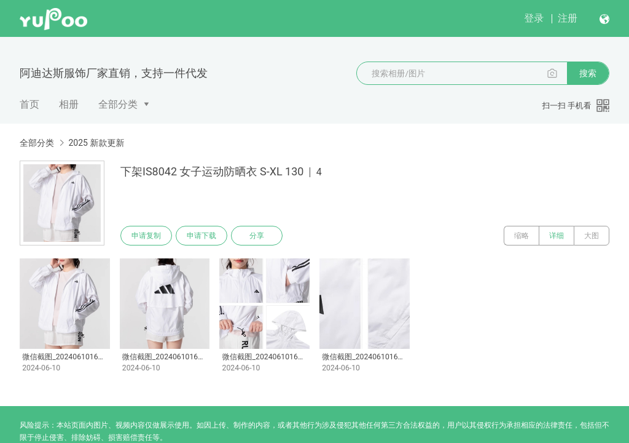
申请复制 (146, 235)
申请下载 (201, 235)
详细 (556, 235)
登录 (534, 18)
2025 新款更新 (96, 143)
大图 (591, 235)
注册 (567, 18)
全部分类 (118, 104)
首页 (29, 104)
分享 (256, 235)
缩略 (521, 235)
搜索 (587, 73)
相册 (69, 104)
